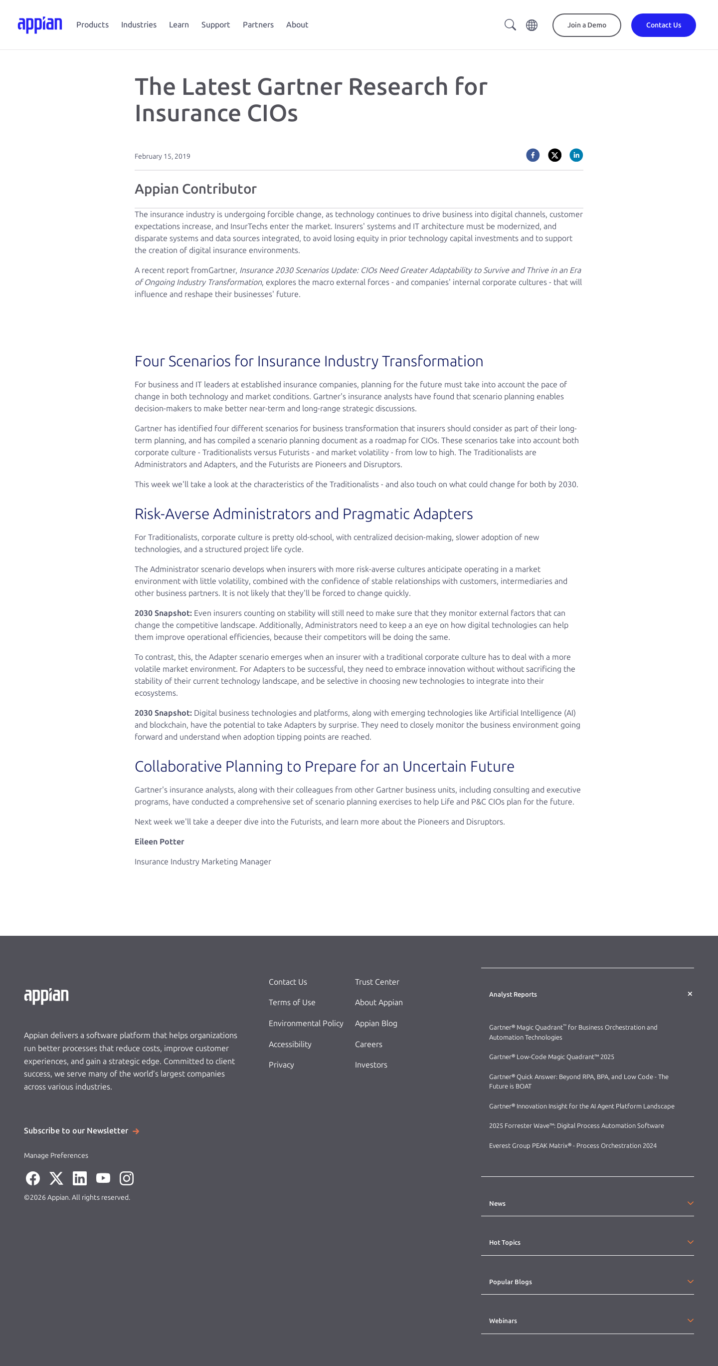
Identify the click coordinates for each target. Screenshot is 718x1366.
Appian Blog (376, 1023)
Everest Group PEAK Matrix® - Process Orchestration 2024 (573, 1145)
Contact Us (288, 982)
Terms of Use (292, 1002)
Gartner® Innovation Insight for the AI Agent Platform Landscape (582, 1106)
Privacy (281, 1065)
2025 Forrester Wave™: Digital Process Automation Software (576, 1125)
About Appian (379, 1002)
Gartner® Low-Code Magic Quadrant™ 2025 (552, 1057)
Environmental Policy (306, 1023)
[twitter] (555, 155)
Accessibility (290, 1044)
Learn (179, 24)
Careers (368, 1044)
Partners (258, 24)
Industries (139, 24)
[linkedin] (576, 155)
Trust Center (377, 982)
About (297, 24)
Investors (371, 1065)
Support (215, 24)
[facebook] (533, 155)
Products (92, 24)
